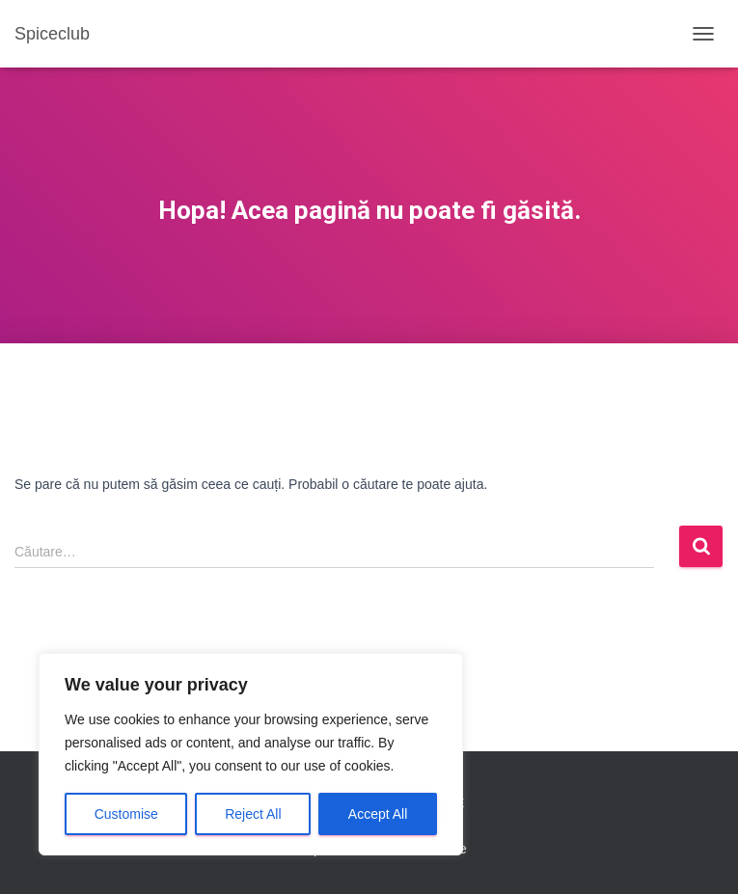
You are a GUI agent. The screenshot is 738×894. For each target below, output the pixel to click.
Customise (126, 814)
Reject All (253, 814)
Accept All (377, 814)
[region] (251, 754)
